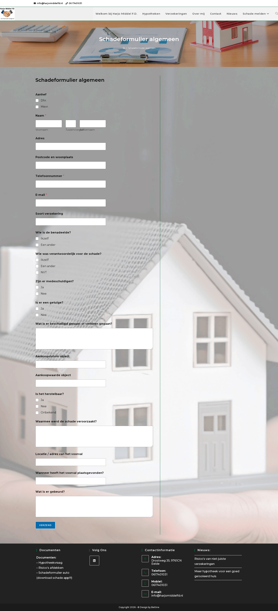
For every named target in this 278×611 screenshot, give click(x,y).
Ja (42, 287)
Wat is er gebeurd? (50, 491)
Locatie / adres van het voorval (59, 454)
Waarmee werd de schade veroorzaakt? (66, 421)
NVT (44, 272)
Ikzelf (45, 238)
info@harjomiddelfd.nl (50, 3)
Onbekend (48, 412)
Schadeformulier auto (54, 572)
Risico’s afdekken (51, 567)
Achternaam (87, 129)
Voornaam (41, 129)
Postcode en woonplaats (54, 157)
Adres (39, 138)
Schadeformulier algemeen (141, 48)
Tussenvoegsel (74, 129)
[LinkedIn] (94, 560)
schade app (61, 577)
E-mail (41, 195)
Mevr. (44, 106)
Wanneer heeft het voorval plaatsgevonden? (69, 473)
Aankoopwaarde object (53, 375)
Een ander (48, 245)
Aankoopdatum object (52, 356)
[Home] (124, 48)
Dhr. (44, 100)
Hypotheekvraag (50, 562)
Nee (44, 293)
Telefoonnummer (49, 176)
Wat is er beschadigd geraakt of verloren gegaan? (73, 323)
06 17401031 (75, 3)
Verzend (45, 525)
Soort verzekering (49, 213)
